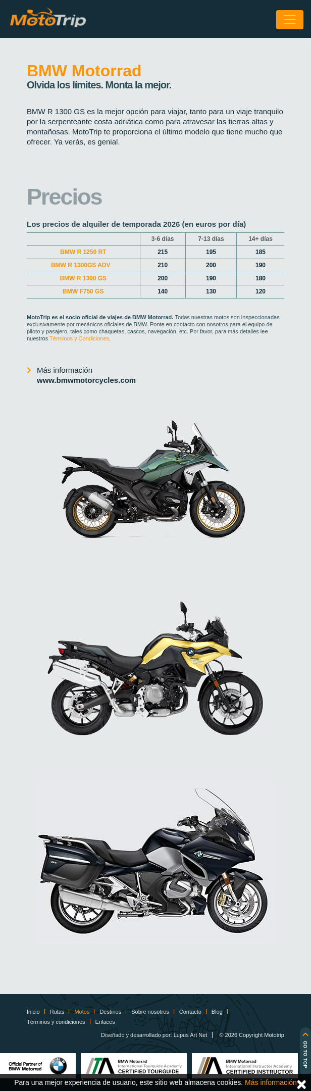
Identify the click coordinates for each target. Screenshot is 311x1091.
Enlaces (105, 1022)
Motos (81, 1012)
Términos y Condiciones (79, 338)
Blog (217, 1012)
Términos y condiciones (56, 1022)
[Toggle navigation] (289, 19)
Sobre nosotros (150, 1012)
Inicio (33, 1012)
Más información (86, 375)
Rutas (57, 1012)
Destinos (110, 1012)
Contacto (190, 1012)
